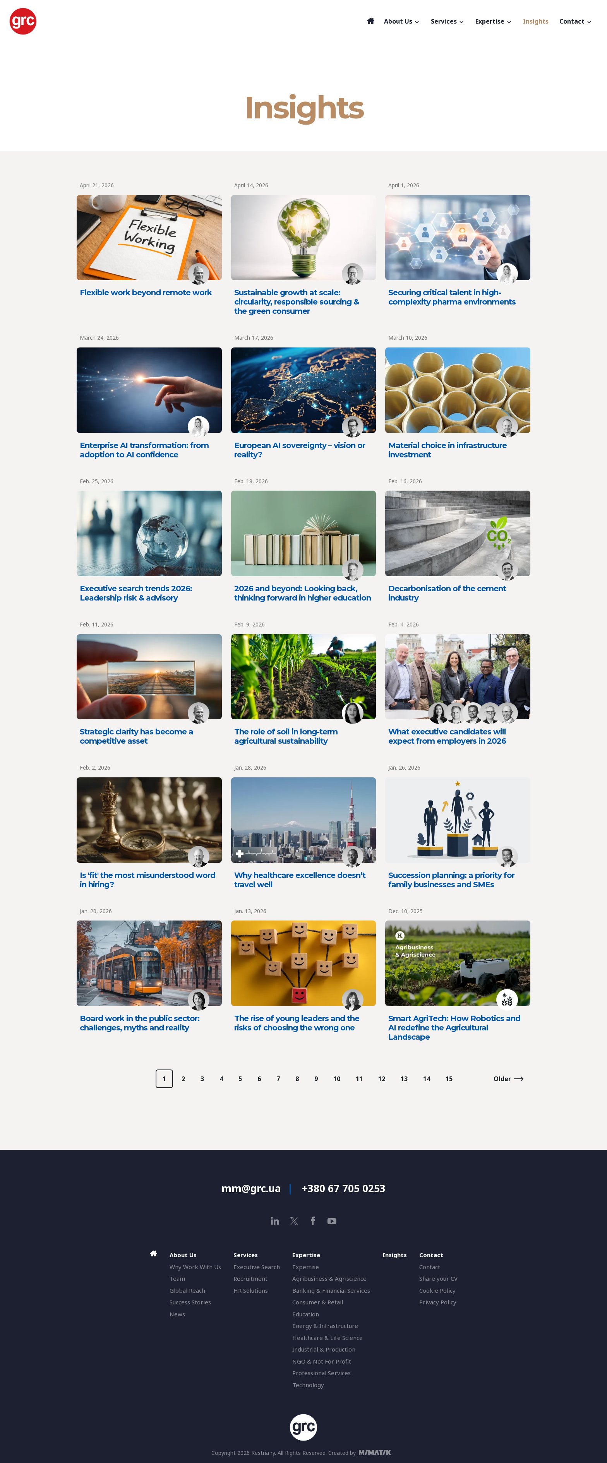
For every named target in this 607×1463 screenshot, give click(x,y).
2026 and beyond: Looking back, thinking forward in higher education (302, 593)
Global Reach (187, 1290)
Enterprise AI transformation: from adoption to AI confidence (144, 450)
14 (426, 1079)
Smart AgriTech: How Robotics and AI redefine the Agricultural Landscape (454, 1028)
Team (177, 1278)
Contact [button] (575, 21)
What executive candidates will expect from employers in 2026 (447, 736)
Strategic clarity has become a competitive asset (136, 736)
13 (404, 1079)
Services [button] (448, 21)
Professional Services (321, 1373)
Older (502, 1079)
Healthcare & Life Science (327, 1338)
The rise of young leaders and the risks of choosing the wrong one (296, 1023)
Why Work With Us (195, 1267)
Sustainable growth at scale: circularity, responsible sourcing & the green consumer (296, 302)
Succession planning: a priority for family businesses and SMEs (451, 880)
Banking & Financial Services (331, 1290)
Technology (308, 1385)
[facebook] (313, 1221)
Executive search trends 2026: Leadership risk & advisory (136, 593)
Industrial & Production (323, 1349)
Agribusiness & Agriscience (329, 1278)
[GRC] (186, 21)
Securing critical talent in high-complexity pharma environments (452, 297)
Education (305, 1314)
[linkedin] (275, 1221)
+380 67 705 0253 (344, 1188)
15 (449, 1079)
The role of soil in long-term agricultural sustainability (286, 736)
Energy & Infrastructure (325, 1326)
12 (381, 1079)
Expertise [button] (493, 21)
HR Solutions (250, 1290)
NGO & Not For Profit (321, 1361)
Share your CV (438, 1278)
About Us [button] (402, 21)
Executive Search (256, 1267)
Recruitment (250, 1278)
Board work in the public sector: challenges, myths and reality (139, 1023)
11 (359, 1079)
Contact (429, 1267)
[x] (294, 1221)
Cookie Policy (437, 1290)
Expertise (305, 1267)
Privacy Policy (437, 1302)
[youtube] (332, 1221)
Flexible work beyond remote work (146, 292)
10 (336, 1079)
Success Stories (190, 1302)
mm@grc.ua (251, 1188)
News (177, 1314)
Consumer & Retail (317, 1302)
